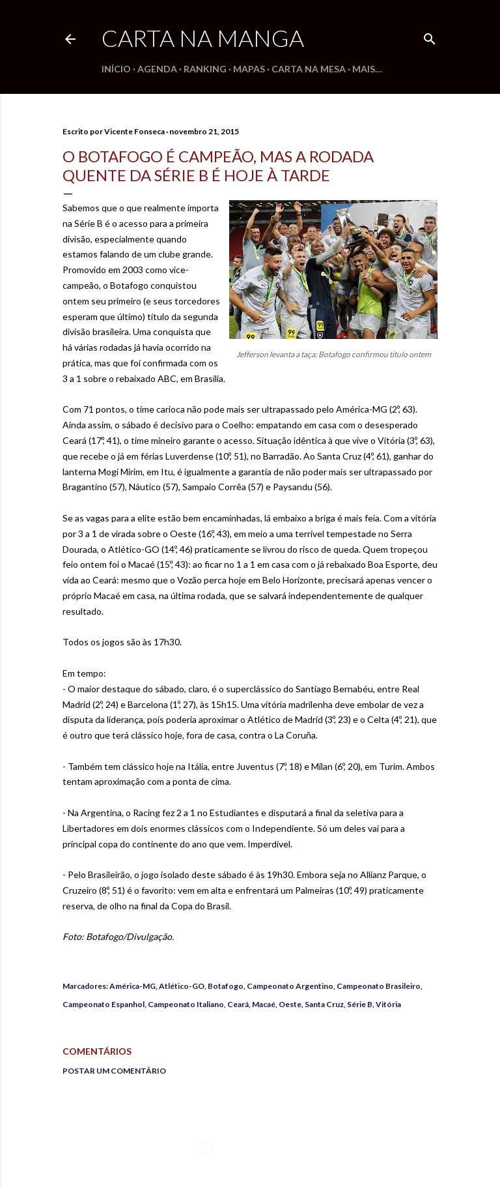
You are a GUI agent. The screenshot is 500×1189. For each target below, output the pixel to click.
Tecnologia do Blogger (250, 1148)
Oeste (290, 1004)
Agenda (157, 68)
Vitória (388, 1004)
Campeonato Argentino (290, 986)
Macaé (263, 1004)
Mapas (249, 68)
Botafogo (225, 986)
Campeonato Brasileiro (379, 986)
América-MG (132, 986)
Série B (359, 1004)
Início (116, 68)
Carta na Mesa (308, 68)
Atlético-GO (181, 986)
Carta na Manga (203, 37)
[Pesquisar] (430, 36)
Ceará (238, 1004)
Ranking (205, 68)
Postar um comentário (114, 1071)
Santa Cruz (324, 1004)
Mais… (367, 68)
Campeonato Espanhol (103, 1004)
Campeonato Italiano (186, 1004)
